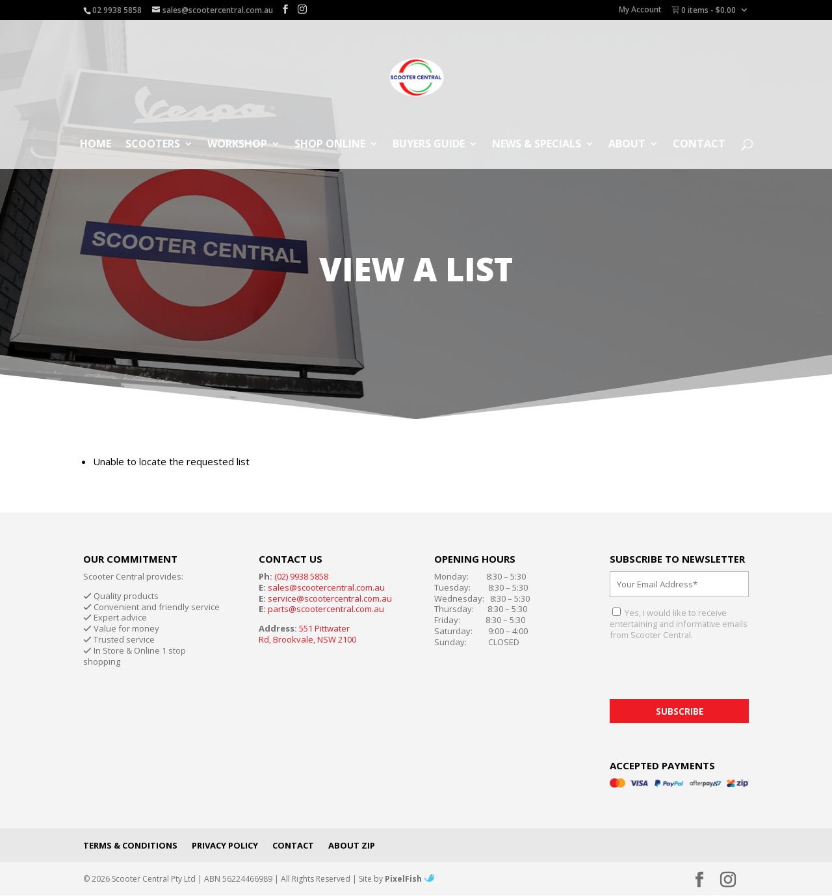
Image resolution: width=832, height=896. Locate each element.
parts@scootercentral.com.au (326, 609)
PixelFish (409, 878)
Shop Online (329, 145)
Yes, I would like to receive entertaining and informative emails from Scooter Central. (679, 624)
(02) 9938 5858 (301, 576)
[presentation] (708, 673)
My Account (640, 10)
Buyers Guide (429, 145)
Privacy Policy (225, 845)
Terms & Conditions (130, 845)
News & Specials (536, 145)
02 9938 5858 (117, 10)
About (626, 145)
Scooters (152, 145)
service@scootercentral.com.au (330, 598)
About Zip (351, 845)
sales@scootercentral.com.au (326, 587)
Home (95, 145)
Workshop (237, 145)
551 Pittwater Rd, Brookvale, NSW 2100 (307, 633)
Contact (699, 145)
